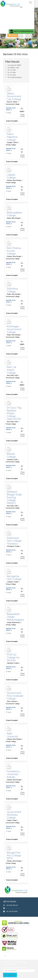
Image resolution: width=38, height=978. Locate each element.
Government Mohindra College (14, 814)
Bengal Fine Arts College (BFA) (14, 855)
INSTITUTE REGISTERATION (21, 31)
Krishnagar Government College (14, 329)
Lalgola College (11, 176)
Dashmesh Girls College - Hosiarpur (15, 541)
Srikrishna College (12, 290)
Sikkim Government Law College (14, 96)
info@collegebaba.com (13, 908)
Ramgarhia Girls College (14, 578)
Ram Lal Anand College (11, 370)
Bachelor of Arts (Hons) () (11, 109)
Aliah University (12, 735)
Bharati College (11, 455)
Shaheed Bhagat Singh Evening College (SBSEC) (14, 497)
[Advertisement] (19, 18)
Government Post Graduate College (15, 695)
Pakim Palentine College (12, 137)
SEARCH (13, 35)
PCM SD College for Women (13, 657)
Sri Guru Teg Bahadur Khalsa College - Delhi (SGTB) (14, 413)
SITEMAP (7, 952)
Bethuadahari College (14, 214)
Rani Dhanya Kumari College (14, 251)
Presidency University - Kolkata (13, 774)
